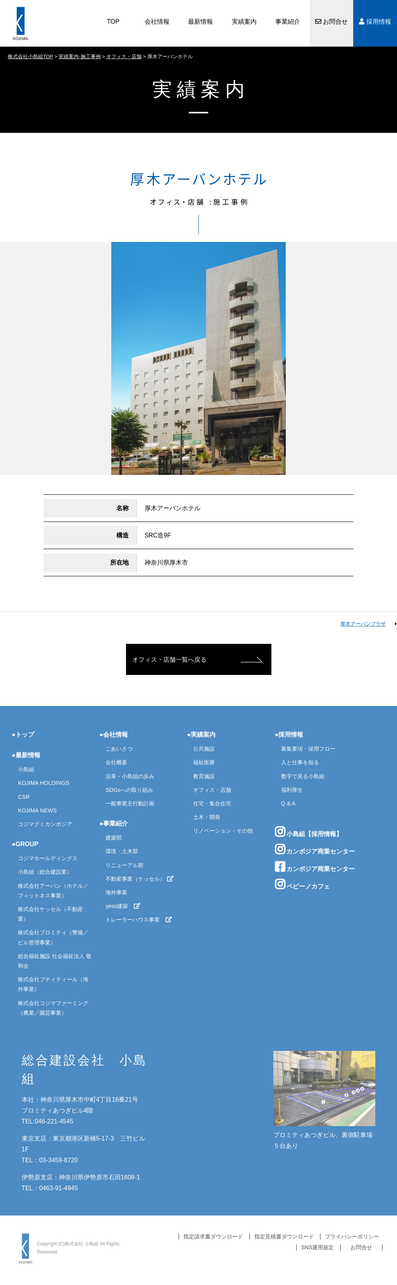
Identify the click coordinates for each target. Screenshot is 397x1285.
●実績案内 (201, 734)
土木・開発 (206, 817)
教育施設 (204, 776)
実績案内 (244, 21)
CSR (23, 797)
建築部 (113, 838)
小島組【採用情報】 (308, 832)
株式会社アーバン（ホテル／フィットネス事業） (53, 891)
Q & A (288, 803)
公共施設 (204, 749)
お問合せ (331, 21)
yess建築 (122, 906)
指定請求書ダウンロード (213, 1236)
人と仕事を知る (300, 762)
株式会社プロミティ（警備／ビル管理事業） (53, 937)
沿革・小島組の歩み (129, 776)
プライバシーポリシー (352, 1236)
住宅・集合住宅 (212, 803)
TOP (113, 21)
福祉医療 (204, 762)
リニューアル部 (124, 865)
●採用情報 (289, 734)
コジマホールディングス (48, 858)
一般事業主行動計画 (129, 803)
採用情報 (375, 21)
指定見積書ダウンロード (284, 1236)
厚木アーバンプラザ (363, 624)
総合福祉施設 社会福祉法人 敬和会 (54, 961)
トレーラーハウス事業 (138, 919)
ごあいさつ (119, 749)
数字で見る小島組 (303, 776)
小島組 (26, 769)
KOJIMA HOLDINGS (43, 783)
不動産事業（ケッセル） (139, 879)
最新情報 (200, 21)
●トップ (23, 734)
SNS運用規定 (317, 1247)
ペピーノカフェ (302, 884)
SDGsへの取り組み (129, 790)
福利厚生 (292, 790)
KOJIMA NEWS (37, 810)
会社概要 (116, 762)
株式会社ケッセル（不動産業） (50, 914)
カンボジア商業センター (315, 849)
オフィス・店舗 (212, 790)
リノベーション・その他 (223, 831)
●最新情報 (26, 755)
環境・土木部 (121, 851)
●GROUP (25, 844)
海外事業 (116, 892)
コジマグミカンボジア (45, 824)
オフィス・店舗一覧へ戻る (169, 659)
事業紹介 (287, 21)
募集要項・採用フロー (308, 749)
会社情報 (157, 21)
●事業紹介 (113, 823)
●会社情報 (113, 734)
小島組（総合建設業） (45, 872)
